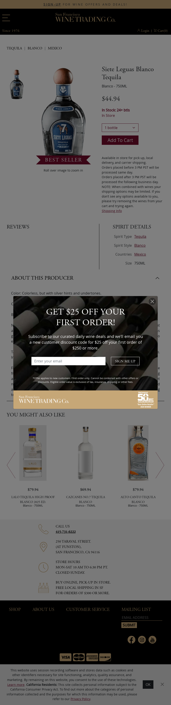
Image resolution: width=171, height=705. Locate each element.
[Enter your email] (68, 361)
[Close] (152, 301)
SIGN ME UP (125, 361)
